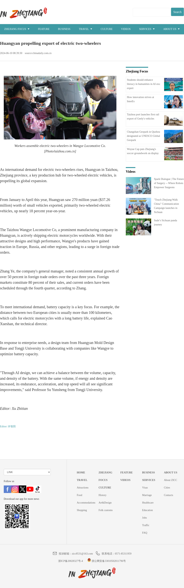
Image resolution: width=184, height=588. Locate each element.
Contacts (168, 495)
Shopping (82, 510)
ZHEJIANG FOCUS (17, 29)
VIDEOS (126, 29)
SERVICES (147, 29)
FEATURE (43, 29)
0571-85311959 (123, 553)
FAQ (144, 532)
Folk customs (106, 510)
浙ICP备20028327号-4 (70, 561)
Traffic (145, 525)
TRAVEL (85, 29)
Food (79, 495)
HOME (81, 472)
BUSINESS (64, 29)
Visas (145, 487)
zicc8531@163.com (82, 553)
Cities (167, 487)
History (102, 495)
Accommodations (86, 502)
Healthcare (148, 502)
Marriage (147, 495)
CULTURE (106, 29)
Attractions (82, 487)
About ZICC (170, 480)
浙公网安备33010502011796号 (106, 561)
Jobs (144, 517)
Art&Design (105, 502)
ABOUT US (171, 29)
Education (147, 510)
